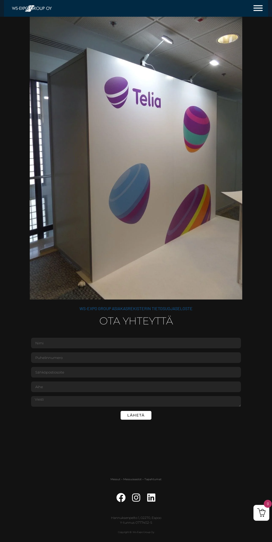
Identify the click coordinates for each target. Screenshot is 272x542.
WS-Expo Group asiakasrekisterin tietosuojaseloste (136, 308)
